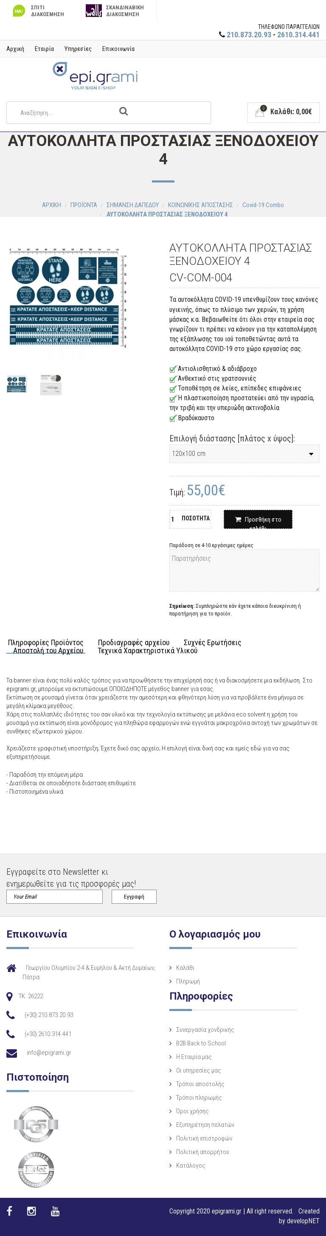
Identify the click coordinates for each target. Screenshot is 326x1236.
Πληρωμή (188, 981)
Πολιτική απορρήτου (202, 1152)
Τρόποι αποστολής (200, 1084)
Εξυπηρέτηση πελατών (205, 1125)
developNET (303, 1221)
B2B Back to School (201, 1043)
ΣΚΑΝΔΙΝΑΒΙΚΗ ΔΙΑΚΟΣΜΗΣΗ (115, 10)
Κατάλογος (190, 1165)
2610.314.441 (298, 34)
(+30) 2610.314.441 (48, 1034)
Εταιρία (44, 49)
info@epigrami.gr (49, 1052)
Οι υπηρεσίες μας (198, 1070)
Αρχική (15, 49)
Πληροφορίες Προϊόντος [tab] (46, 643)
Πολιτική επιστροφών (204, 1138)
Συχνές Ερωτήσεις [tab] (213, 643)
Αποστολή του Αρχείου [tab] (48, 651)
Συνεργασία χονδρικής (205, 1030)
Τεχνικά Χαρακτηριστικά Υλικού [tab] (147, 651)
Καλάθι (185, 968)
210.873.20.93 (249, 34)
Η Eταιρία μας (194, 1057)
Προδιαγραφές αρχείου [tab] (133, 643)
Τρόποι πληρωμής (199, 1097)
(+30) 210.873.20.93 (49, 1015)
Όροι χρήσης (192, 1111)
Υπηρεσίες (78, 49)
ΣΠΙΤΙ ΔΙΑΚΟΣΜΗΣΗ (37, 10)
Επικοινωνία (118, 49)
